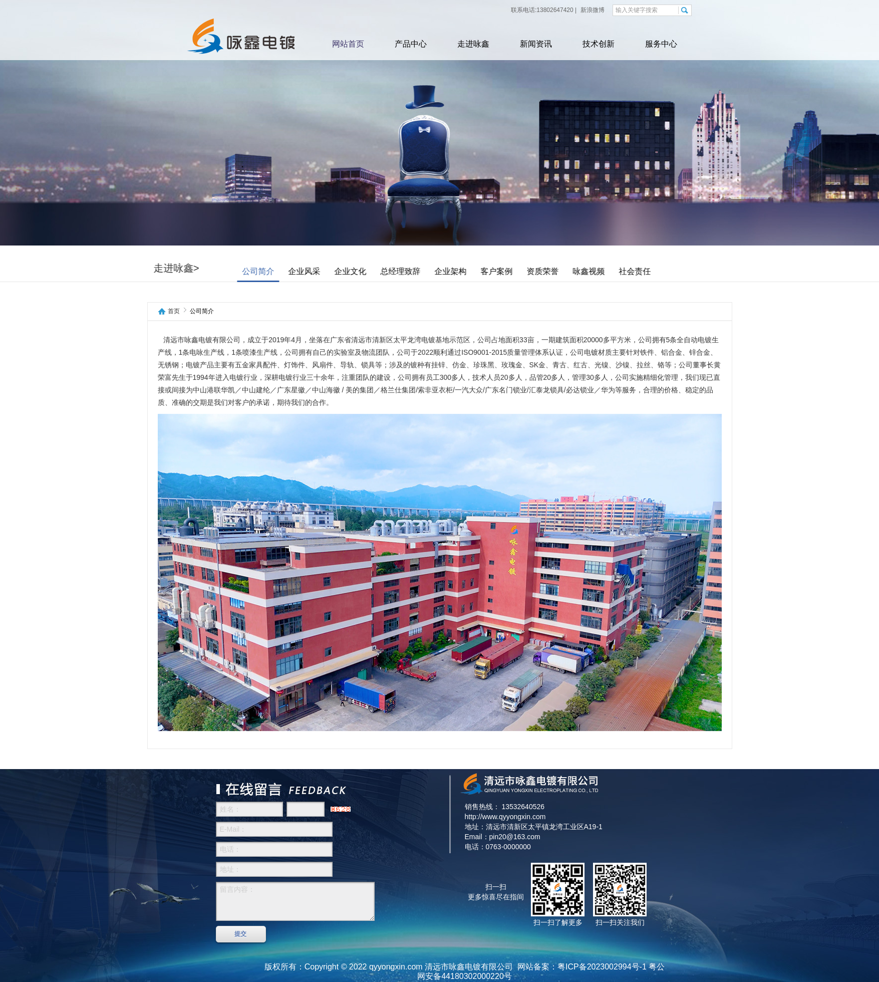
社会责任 (663, 271)
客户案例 (525, 271)
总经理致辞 (429, 271)
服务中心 (661, 44)
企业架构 (479, 271)
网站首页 (348, 44)
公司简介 (286, 271)
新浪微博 (592, 10)
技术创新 (598, 44)
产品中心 (411, 44)
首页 (174, 311)
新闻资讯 (536, 44)
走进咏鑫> (205, 268)
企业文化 (379, 271)
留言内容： (295, 901)
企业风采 (333, 271)
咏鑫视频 (617, 271)
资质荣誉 (571, 271)
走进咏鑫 (473, 44)
